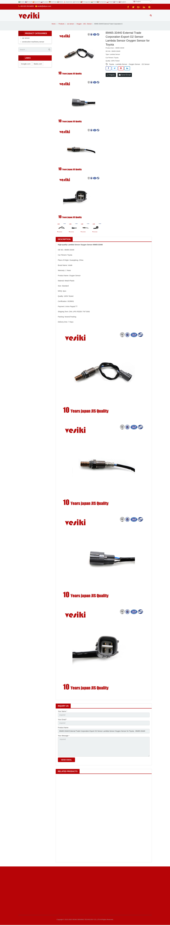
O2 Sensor (146, 64)
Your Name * (62, 711)
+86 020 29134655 (27, 6)
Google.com (26, 64)
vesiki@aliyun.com (44, 6)
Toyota (111, 64)
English (137, 1)
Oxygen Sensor (134, 64)
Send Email (125, 75)
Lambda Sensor (121, 64)
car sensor (26, 38)
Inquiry (111, 75)
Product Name (63, 727)
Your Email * (62, 719)
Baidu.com (38, 64)
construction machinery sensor (33, 42)
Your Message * (63, 736)
